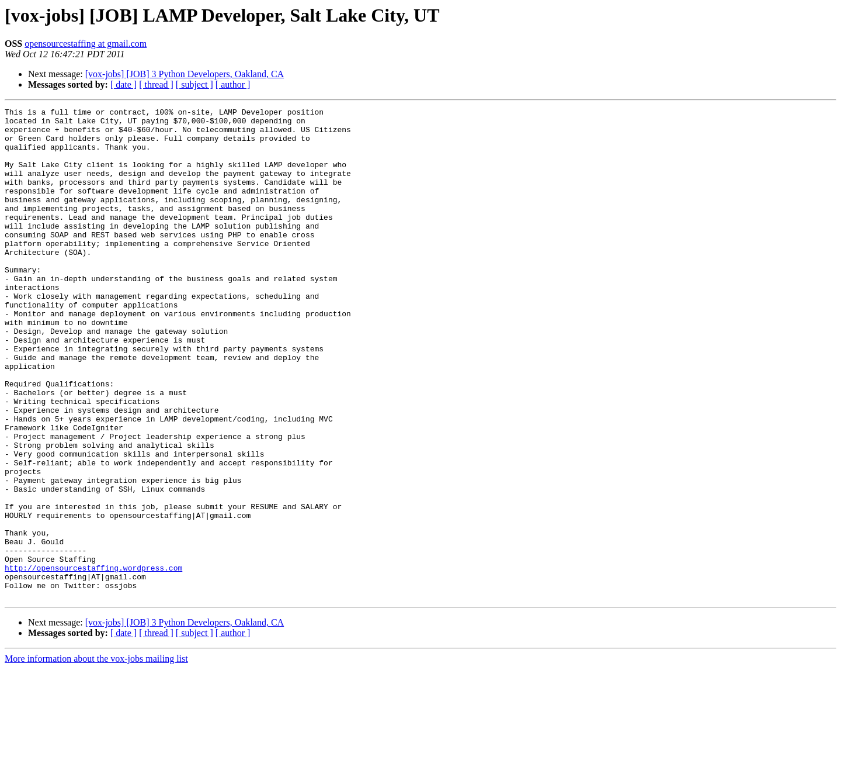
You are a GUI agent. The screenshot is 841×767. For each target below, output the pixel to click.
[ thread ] (156, 84)
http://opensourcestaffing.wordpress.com (93, 660)
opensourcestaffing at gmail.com (86, 44)
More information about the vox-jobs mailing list (96, 757)
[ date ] (123, 84)
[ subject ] (194, 84)
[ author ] (233, 84)
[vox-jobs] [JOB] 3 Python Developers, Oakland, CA (184, 74)
